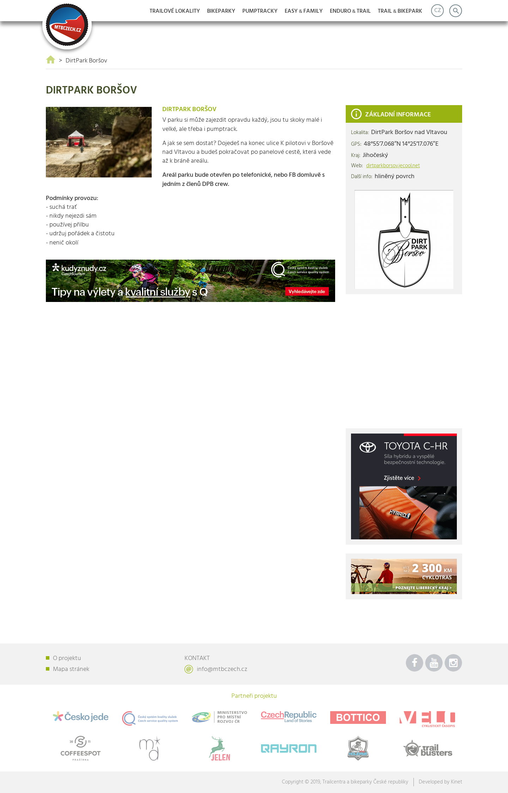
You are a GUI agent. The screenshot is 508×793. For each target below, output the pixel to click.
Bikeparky (221, 11)
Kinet (456, 782)
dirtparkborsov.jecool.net (393, 166)
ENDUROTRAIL (350, 11)
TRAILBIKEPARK (400, 11)
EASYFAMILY (304, 11)
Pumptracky (260, 11)
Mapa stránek (71, 669)
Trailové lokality (175, 11)
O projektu (67, 658)
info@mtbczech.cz (222, 669)
